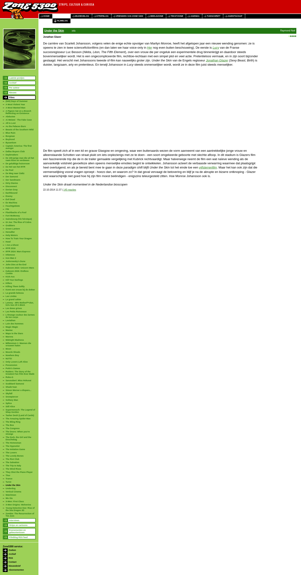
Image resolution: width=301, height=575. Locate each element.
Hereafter (10, 232)
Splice (9, 403)
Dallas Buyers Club (15, 151)
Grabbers (10, 225)
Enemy (9, 196)
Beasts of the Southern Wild (20, 129)
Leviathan (10, 320)
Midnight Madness (15, 340)
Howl (8, 242)
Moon (8, 349)
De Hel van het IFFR (15, 167)
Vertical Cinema (13, 492)
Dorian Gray (12, 189)
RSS (11, 558)
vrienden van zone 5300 (129, 16)
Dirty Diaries (12, 183)
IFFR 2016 (11, 248)
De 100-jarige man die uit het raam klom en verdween (20, 159)
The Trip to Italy (13, 465)
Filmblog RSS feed (18, 537)
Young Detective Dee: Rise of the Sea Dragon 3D (20, 509)
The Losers (11, 452)
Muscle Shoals (13, 352)
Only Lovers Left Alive (17, 362)
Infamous (10, 255)
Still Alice (10, 406)
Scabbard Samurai (15, 384)
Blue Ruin (10, 133)
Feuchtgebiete (13, 206)
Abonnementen (16, 570)
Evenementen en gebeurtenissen (17, 531)
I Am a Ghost (12, 245)
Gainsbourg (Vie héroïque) (19, 219)
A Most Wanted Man (15, 108)
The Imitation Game (15, 449)
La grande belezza (15, 293)
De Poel (9, 170)
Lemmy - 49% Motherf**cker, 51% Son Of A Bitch (20, 304)
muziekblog (82, 16)
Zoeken (12, 550)
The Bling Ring (13, 422)
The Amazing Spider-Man (18, 418)
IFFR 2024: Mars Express (18, 251)
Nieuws (13, 92)
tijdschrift (213, 16)
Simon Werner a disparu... (18, 390)
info (73, 31)
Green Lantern (13, 229)
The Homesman (13, 443)
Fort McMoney (13, 216)
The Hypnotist (13, 446)
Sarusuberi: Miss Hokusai (18, 380)
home (46, 16)
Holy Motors (12, 235)
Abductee (10, 116)
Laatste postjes (16, 78)
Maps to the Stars (14, 333)
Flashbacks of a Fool (16, 212)
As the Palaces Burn (16, 126)
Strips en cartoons (18, 525)
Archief (12, 83)
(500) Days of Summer (17, 101)
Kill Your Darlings (14, 280)
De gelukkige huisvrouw (18, 163)
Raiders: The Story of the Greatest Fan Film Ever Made (20, 372)
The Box (10, 425)
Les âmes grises (14, 308)
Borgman (10, 136)
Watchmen (11, 495)
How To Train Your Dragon (19, 238)
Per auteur (14, 88)
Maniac (9, 330)
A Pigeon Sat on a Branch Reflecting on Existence (18, 112)
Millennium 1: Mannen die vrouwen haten (18, 344)
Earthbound (11, 193)
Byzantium (11, 142)
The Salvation (12, 462)
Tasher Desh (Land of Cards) (20, 415)
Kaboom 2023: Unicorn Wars (20, 268)
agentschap (235, 16)
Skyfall (9, 393)
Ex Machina (11, 203)
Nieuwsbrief (15, 566)
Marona (9, 337)
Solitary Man (12, 400)
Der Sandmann (13, 180)
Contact (13, 562)
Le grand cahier (13, 299)
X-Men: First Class (15, 501)
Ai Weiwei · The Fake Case (19, 120)
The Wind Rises (13, 469)
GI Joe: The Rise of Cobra (18, 222)
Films (12, 97)
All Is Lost (11, 123)
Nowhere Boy (12, 355)
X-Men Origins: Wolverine (18, 505)
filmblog (62, 21)
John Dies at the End (16, 264)
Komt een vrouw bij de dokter (20, 290)
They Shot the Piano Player (19, 472)
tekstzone (177, 16)
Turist (8, 482)
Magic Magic (12, 327)
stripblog (102, 16)
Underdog (11, 488)
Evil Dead (10, 199)
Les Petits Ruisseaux (16, 311)
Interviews (14, 520)
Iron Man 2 (11, 258)
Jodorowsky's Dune (15, 261)
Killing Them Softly (15, 286)
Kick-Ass (10, 277)
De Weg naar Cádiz (15, 173)
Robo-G (9, 377)
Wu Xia (9, 498)
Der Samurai (12, 176)
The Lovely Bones (15, 456)
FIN (7, 209)
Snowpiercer (12, 397)
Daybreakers (12, 155)
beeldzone (156, 16)
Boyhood (10, 139)
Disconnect (11, 186)
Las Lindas (11, 296)
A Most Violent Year (15, 104)
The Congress (13, 428)
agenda (194, 16)
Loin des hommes (15, 324)
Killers (9, 283)
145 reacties (69, 189)
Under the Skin (13, 485)
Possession (11, 365)
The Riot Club (12, 459)
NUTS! (9, 358)
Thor (8, 475)
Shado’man (11, 387)
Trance (9, 478)
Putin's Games (13, 368)
